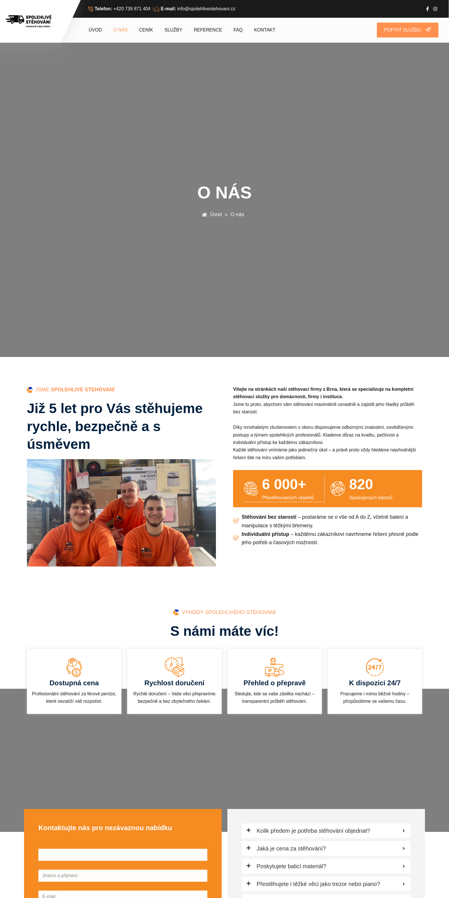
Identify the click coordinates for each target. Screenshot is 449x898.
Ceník (146, 29)
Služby (173, 29)
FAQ (238, 29)
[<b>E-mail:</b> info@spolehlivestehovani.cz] (195, 9)
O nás (120, 29)
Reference (208, 29)
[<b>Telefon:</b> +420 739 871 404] (120, 9)
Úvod (95, 29)
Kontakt (264, 29)
